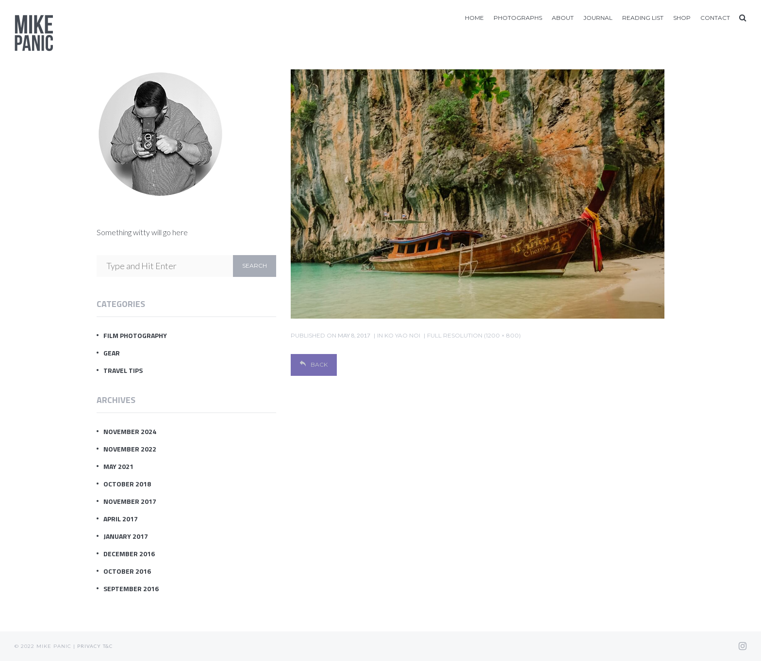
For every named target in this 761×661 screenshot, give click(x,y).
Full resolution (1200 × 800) (474, 335)
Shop (682, 17)
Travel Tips (123, 370)
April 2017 (120, 519)
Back (314, 364)
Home (474, 17)
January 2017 (125, 536)
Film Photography (135, 335)
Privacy (89, 646)
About (563, 17)
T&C (108, 646)
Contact (715, 17)
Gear (111, 353)
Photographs (518, 17)
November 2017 (129, 501)
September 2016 (131, 588)
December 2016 (129, 553)
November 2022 (129, 449)
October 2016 (127, 571)
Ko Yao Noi (402, 335)
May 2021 (118, 466)
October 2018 (127, 484)
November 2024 (129, 431)
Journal (597, 17)
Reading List (642, 17)
